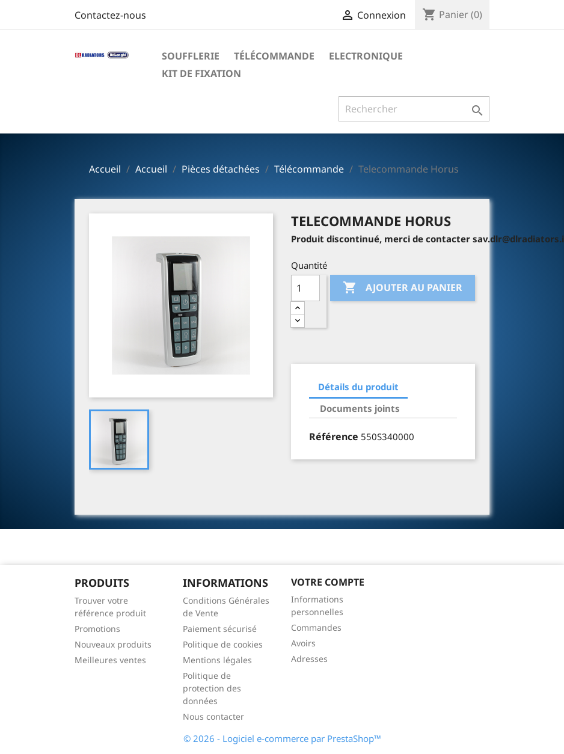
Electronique (366, 56)
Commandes (316, 627)
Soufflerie (190, 56)
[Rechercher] (414, 108)
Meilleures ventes (110, 660)
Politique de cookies (223, 644)
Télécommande (274, 56)
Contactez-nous (110, 15)
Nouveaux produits (113, 644)
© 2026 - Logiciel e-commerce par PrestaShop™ (282, 738)
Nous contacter (213, 716)
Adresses (309, 658)
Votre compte (327, 582)
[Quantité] (305, 288)
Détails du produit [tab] (358, 387)
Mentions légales (217, 660)
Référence (333, 437)
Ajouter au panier (402, 288)
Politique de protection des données (212, 688)
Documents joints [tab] (360, 408)
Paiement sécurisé (220, 628)
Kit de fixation (201, 73)
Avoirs (303, 643)
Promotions (97, 628)
